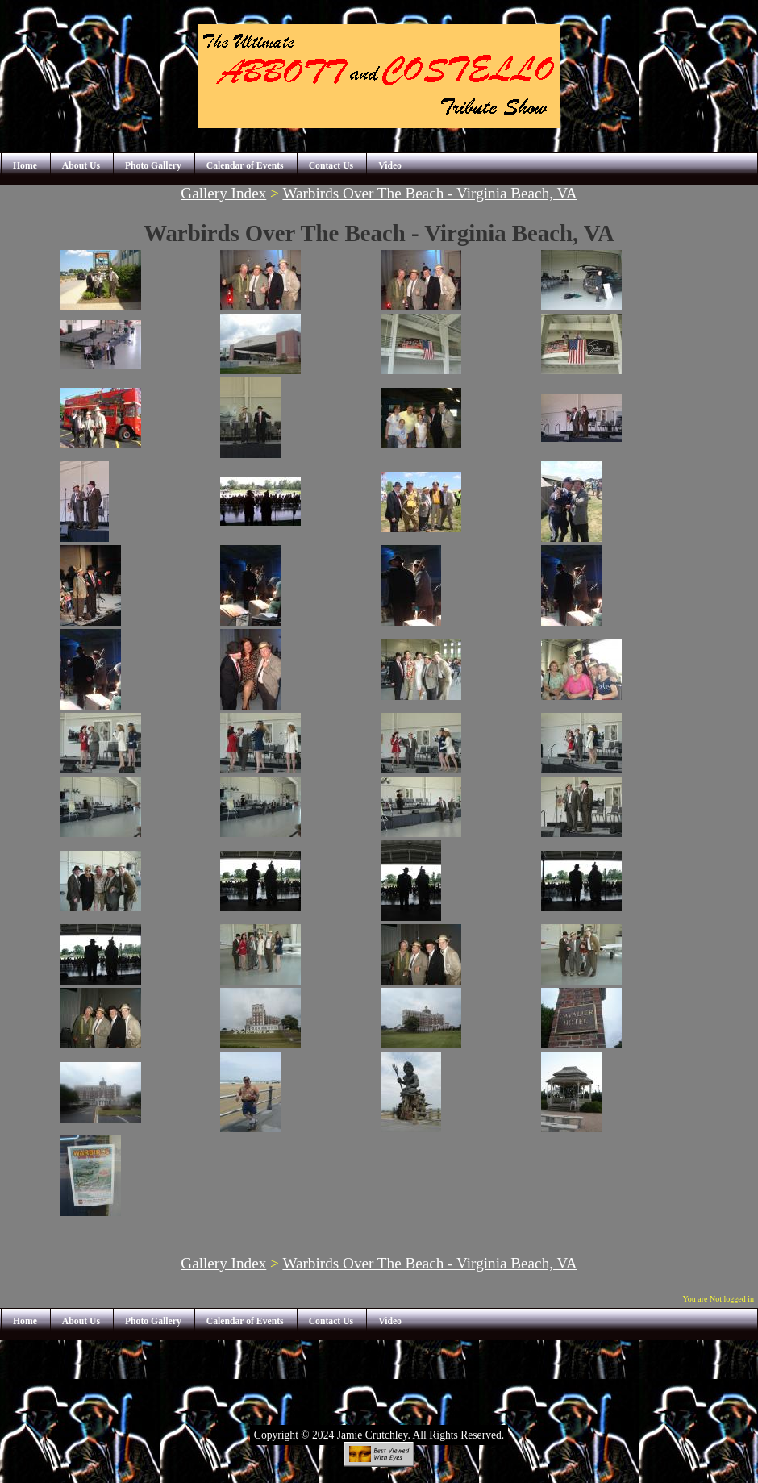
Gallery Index (223, 193)
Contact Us (331, 165)
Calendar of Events (245, 165)
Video (390, 165)
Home (25, 165)
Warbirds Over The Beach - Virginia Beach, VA (429, 193)
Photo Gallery (153, 165)
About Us (81, 165)
